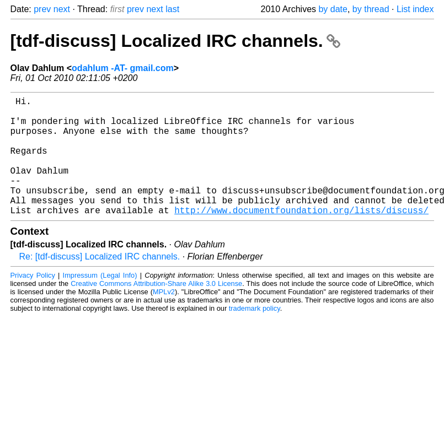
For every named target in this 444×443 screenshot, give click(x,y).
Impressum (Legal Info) (100, 302)
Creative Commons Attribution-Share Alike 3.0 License (156, 310)
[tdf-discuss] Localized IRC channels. (175, 41)
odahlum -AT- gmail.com (123, 68)
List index (415, 9)
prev (42, 9)
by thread (370, 9)
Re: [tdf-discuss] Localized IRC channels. (99, 283)
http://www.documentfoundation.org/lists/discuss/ (301, 236)
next (62, 9)
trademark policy (254, 335)
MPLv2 (164, 318)
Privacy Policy (32, 302)
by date (332, 9)
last (172, 9)
